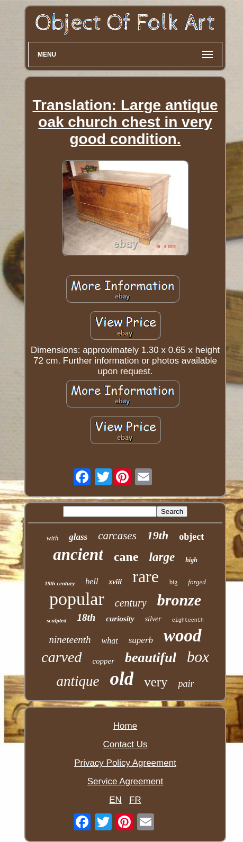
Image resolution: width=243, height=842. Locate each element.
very (155, 682)
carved (61, 657)
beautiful (150, 657)
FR (135, 800)
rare (145, 576)
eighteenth (188, 620)
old (121, 678)
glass (78, 537)
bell (91, 581)
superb (141, 640)
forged (196, 582)
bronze (179, 600)
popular (76, 599)
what (110, 640)
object (191, 536)
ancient (78, 554)
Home (125, 726)
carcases (117, 535)
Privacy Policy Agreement (125, 763)
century (131, 603)
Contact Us (125, 744)
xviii (115, 582)
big (173, 582)
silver (153, 619)
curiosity (120, 618)
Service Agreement (125, 781)
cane (126, 557)
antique (77, 681)
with (52, 538)
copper (103, 661)
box (198, 656)
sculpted (56, 620)
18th (86, 617)
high (191, 560)
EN (115, 800)
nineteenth (70, 639)
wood (183, 635)
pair (186, 683)
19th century (59, 583)
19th (157, 535)
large (162, 557)
